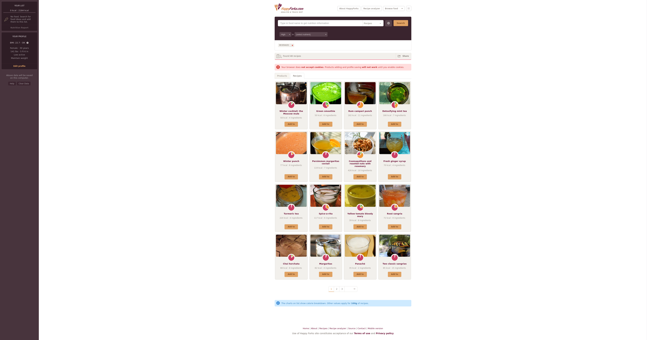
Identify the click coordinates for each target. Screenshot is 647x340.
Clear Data (24, 83)
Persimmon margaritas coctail (325, 162)
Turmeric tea (291, 213)
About (314, 328)
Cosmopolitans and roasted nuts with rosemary (360, 163)
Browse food (391, 8)
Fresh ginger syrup (394, 161)
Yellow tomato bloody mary (360, 214)
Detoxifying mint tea (394, 111)
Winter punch (291, 161)
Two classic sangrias (394, 264)
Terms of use (362, 333)
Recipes (297, 76)
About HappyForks (348, 8)
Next (351, 289)
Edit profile (19, 66)
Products (282, 76)
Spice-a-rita (326, 213)
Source (352, 328)
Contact (361, 328)
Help (12, 83)
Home (306, 328)
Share (405, 56)
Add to (291, 124)
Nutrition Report (19, 28)
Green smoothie (325, 111)
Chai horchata (291, 264)
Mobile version (375, 328)
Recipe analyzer (371, 8)
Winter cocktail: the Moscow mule (291, 112)
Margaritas (325, 264)
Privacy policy (385, 333)
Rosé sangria (394, 213)
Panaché (360, 264)
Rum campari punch (360, 111)
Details (28, 43)
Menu (408, 8)
